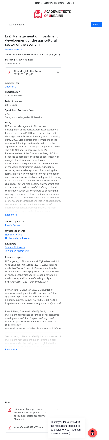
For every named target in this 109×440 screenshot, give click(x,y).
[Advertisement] (33, 377)
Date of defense (13, 101)
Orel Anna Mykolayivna (17, 238)
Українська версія (13, 49)
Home (38, 2)
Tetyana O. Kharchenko (17, 250)
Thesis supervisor (14, 221)
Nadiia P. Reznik (13, 234)
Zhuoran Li (10, 86)
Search (70, 2)
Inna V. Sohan (12, 225)
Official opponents (15, 231)
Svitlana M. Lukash (15, 247)
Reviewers (10, 243)
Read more (11, 214)
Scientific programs (54, 2)
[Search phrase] (49, 24)
